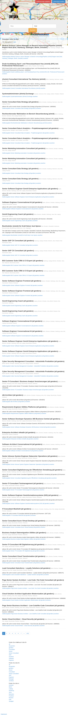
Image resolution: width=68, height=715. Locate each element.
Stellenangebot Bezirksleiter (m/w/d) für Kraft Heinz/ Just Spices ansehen (22, 235)
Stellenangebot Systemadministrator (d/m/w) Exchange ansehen (20, 96)
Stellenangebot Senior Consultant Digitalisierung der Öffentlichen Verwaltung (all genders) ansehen (29, 478)
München (11, 694)
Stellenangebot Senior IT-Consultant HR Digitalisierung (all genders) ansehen (23, 551)
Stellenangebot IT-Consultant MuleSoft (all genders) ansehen (19, 515)
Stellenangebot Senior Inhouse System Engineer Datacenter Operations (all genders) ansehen (28, 464)
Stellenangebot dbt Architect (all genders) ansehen (16, 401)
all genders (12, 646)
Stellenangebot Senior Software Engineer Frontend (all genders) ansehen (22, 285)
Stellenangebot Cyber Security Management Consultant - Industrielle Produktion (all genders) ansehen (30, 366)
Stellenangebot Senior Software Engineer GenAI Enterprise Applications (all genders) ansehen (28, 197)
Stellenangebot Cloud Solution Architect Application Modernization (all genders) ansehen (26, 600)
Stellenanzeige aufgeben (43, 1)
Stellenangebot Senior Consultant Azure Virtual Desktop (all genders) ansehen (23, 527)
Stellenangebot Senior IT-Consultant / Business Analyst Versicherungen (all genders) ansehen (28, 389)
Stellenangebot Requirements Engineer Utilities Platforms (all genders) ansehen (24, 413)
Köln (10, 699)
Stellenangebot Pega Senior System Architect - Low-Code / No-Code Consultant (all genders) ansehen (30, 588)
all (9, 644)
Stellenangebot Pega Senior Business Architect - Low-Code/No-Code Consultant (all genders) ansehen (30, 613)
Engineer (11, 660)
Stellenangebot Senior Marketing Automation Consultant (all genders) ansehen (23, 153)
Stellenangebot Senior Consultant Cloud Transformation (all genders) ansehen (23, 562)
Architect (11, 656)
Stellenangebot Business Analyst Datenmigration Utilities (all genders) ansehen (24, 539)
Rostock (11, 697)
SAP (10, 655)
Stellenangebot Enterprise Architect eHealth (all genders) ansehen (20, 439)
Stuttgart (11, 701)
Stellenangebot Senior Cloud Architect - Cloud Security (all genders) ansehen (23, 625)
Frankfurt (11, 696)
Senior (10, 651)
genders (11, 647)
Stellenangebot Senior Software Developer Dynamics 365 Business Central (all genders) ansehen (29, 427)
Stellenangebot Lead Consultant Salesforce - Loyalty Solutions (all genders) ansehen (25, 574)
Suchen (32, 30)
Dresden (11, 685)
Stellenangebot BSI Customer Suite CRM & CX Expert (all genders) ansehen (23, 265)
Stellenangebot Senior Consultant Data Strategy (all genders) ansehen (21, 108)
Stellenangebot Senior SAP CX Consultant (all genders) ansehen (20, 245)
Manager (11, 679)
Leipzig (11, 688)
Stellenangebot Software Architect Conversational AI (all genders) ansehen (22, 450)
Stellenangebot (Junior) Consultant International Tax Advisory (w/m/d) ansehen (23, 88)
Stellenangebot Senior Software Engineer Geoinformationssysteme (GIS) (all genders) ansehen (28, 503)
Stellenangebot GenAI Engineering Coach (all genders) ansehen (20, 220)
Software (11, 658)
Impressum (4, 714)
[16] (28, 633)
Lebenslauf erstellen (58, 1)
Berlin (10, 687)
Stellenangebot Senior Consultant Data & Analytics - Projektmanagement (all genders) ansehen (28, 133)
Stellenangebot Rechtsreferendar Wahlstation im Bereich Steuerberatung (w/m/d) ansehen (27, 123)
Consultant (12, 649)
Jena (10, 692)
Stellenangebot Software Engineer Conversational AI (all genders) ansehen (22, 208)
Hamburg (11, 690)
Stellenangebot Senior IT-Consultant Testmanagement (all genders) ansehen (23, 490)
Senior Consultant (14, 653)
